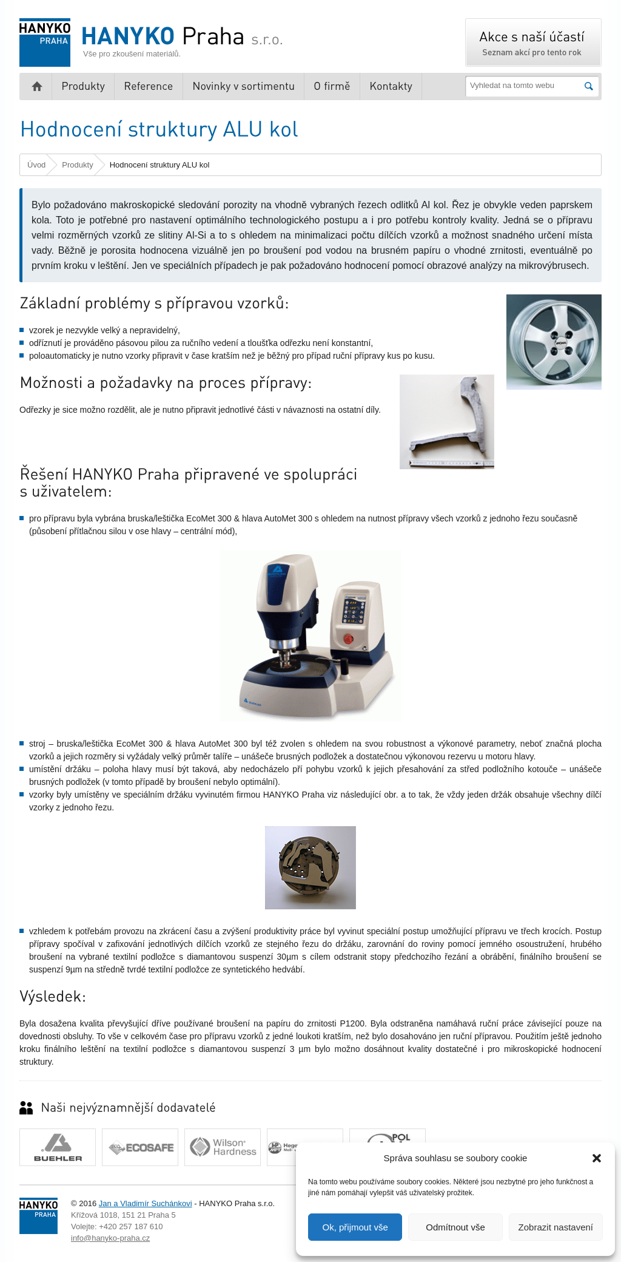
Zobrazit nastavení (556, 1227)
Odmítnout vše (455, 1227)
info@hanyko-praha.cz (110, 1238)
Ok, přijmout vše (355, 1227)
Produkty (77, 164)
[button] (597, 1158)
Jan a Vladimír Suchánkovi (145, 1203)
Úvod (36, 164)
